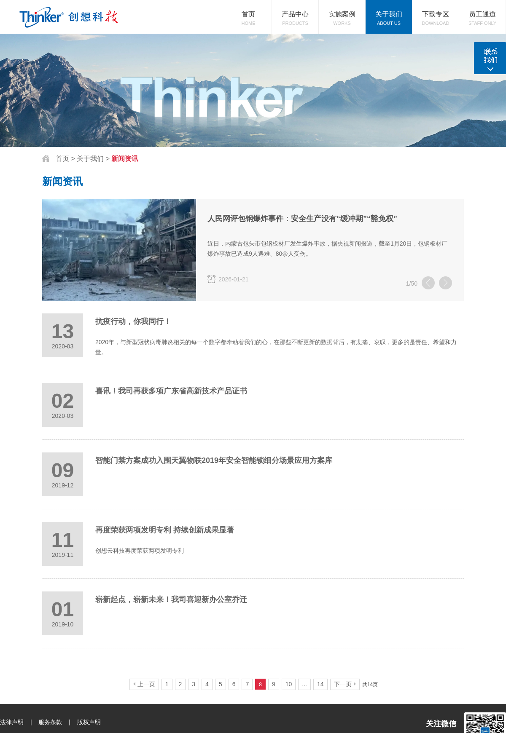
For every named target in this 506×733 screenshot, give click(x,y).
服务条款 (50, 722)
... (304, 684)
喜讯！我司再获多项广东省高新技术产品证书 (171, 391)
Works (342, 13)
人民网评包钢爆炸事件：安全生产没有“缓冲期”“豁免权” (302, 218)
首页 (62, 158)
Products (295, 13)
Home (248, 13)
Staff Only (482, 13)
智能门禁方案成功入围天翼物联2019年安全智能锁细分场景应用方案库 (213, 460)
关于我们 (91, 158)
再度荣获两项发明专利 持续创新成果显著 (164, 530)
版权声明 (89, 722)
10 (288, 684)
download (435, 13)
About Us (389, 13)
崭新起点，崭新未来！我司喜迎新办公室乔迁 (171, 599)
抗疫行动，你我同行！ (133, 321)
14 (320, 684)
